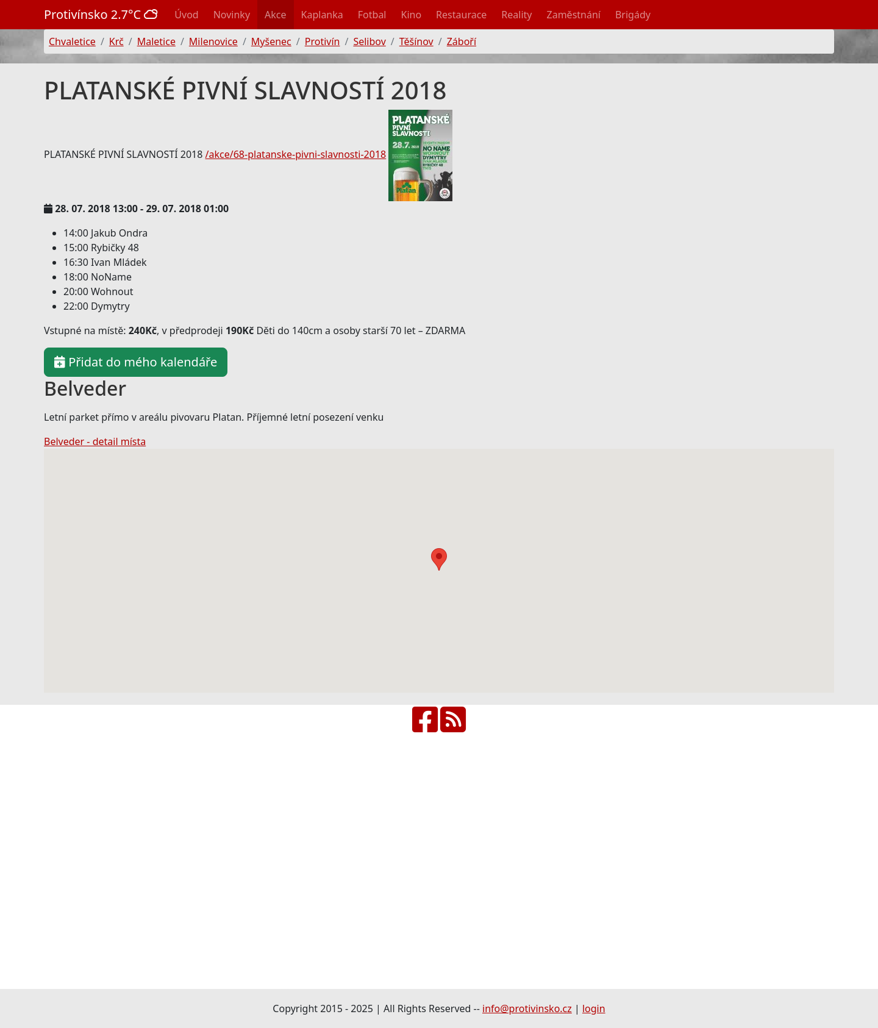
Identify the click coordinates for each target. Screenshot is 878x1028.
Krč (116, 41)
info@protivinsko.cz (527, 1008)
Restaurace (461, 14)
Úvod (186, 14)
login (593, 1008)
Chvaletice (72, 41)
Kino (411, 14)
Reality (516, 14)
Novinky (231, 14)
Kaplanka (322, 14)
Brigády (633, 14)
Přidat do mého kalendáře (135, 362)
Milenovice (213, 41)
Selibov (369, 41)
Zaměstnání (574, 14)
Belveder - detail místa (95, 441)
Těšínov (416, 41)
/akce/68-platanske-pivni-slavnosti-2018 (296, 154)
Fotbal (372, 14)
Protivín (322, 41)
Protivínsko (100, 14)
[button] (439, 559)
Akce (275, 14)
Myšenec (271, 41)
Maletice (156, 41)
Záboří (461, 41)
